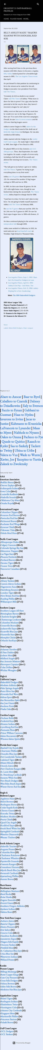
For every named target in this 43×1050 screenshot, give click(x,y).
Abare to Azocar (10, 396)
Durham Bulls (7, 718)
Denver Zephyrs (8, 485)
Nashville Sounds (8, 497)
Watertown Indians (8, 956)
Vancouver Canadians (10, 568)
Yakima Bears (6, 911)
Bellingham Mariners (10, 891)
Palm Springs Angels (10, 688)
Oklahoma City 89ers (10, 500)
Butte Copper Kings (9, 974)
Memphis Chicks (8, 637)
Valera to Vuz (9, 455)
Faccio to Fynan (12, 410)
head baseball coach (24, 231)
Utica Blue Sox (7, 953)
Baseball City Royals (9, 747)
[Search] (38, 3)
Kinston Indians (8, 724)
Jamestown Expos (8, 938)
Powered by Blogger (22, 1043)
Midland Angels (8, 658)
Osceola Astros (7, 765)
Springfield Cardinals (10, 831)
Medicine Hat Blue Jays (11, 989)
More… (26, 19)
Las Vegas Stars (7, 553)
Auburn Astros (7, 920)
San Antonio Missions (10, 661)
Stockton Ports (7, 706)
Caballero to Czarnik (13, 401)
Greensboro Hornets (10, 867)
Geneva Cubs (6, 932)
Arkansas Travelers (9, 649)
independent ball (10, 224)
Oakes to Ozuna (10, 437)
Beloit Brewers (7, 801)
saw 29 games (14, 177)
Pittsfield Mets (7, 947)
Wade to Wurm (30, 455)
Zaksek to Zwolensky (14, 464)
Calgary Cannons (8, 545)
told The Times (9, 92)
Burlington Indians (9, 1001)
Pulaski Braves (7, 1022)
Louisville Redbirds (9, 494)
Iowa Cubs (5, 491)
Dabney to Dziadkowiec (20, 403)
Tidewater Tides (7, 530)
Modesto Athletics (9, 685)
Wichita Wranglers (8, 670)
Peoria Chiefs (6, 819)
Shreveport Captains (9, 664)
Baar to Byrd (32, 396)
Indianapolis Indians (10, 488)
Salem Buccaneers (8, 735)
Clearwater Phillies (9, 750)
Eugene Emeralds (8, 900)
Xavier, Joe (7, 459)
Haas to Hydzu (23, 414)
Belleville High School (12, 132)
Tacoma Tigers (6, 562)
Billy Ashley (8, 74)
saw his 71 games (12, 209)
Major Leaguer (28, 328)
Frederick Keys (7, 721)
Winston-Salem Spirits (10, 738)
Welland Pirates (7, 959)
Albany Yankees (7, 580)
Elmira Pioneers (8, 926)
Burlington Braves (9, 804)
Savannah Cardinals (9, 873)
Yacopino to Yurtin (29, 459)
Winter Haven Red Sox (10, 786)
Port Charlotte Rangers (11, 768)
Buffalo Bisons (7, 482)
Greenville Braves (8, 625)
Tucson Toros (6, 565)
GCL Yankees (7, 1034)
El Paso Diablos (7, 652)
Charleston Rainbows (10, 855)
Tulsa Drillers (6, 667)
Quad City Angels (9, 822)
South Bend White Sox (10, 828)
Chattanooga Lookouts (11, 619)
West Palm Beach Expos (10, 783)
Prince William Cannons (11, 732)
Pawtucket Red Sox (9, 518)
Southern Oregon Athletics (12, 906)
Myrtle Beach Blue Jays (11, 870)
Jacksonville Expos (9, 628)
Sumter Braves (7, 879)
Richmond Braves (8, 521)
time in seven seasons (23, 119)
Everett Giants (7, 903)
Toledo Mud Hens (8, 533)
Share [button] (6, 325)
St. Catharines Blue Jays (11, 950)
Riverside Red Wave (9, 694)
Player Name (16, 19)
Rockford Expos (8, 825)
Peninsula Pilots (8, 729)
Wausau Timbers (7, 837)
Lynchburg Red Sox (9, 727)
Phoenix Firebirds (8, 556)
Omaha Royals (7, 503)
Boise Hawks (6, 897)
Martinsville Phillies (9, 1016)
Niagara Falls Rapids (9, 941)
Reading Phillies (8, 598)
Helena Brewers (8, 983)
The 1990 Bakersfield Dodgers (24, 295)
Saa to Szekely (19, 446)
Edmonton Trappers (9, 550)
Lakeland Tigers (8, 759)
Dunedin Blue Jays (9, 753)
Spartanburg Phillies (9, 876)
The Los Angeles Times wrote (26, 76)
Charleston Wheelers (10, 858)
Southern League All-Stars (12, 610)
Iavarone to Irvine (11, 419)
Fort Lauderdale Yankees (11, 756)
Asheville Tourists (8, 846)
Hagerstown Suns (8, 586)
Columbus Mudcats (9, 622)
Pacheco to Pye (33, 437)
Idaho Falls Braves (8, 986)
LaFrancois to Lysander (15, 428)
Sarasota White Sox (9, 777)
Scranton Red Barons (10, 515)
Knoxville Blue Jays (9, 631)
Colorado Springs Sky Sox (12, 548)
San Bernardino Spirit (10, 700)
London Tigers (7, 592)
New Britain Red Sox (10, 595)
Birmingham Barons (10, 613)
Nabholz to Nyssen (26, 432)
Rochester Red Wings (10, 524)
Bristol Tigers (6, 998)
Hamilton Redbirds (9, 935)
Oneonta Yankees (8, 944)
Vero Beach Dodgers (9, 780)
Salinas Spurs (6, 697)
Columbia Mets (7, 852)
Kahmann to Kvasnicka (26, 423)
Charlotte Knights (9, 616)
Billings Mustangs (8, 971)
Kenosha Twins (7, 813)
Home (6, 19)
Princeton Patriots (9, 1019)
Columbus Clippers (9, 512)
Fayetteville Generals (10, 861)
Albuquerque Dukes (10, 542)
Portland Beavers (8, 559)
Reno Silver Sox (7, 691)
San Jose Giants (7, 703)
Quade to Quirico (13, 441)
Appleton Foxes (7, 798)
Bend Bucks (6, 894)
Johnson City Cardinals (11, 1010)
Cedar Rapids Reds (9, 807)
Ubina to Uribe (24, 450)
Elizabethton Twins (9, 1004)
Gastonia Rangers (8, 864)
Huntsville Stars (8, 634)
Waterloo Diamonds (9, 834)
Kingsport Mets (7, 1013)
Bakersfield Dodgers (16, 328)
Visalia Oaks (5, 709)
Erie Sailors (5, 929)
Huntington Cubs (9, 1007)
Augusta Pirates (7, 849)
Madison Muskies (8, 816)
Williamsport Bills (8, 601)
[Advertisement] (21, 356)
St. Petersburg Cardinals (11, 774)
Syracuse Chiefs (7, 527)
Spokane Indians (8, 908)
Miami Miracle (7, 762)
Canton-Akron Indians (11, 583)
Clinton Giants (7, 810)
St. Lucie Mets (7, 771)
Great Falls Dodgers (9, 980)
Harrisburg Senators (9, 589)
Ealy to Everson (33, 405)
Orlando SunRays (8, 640)
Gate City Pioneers (9, 977)
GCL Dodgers (7, 1031)
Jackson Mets (6, 655)
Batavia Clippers (8, 923)
